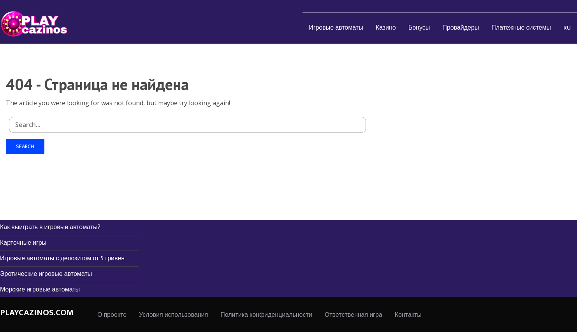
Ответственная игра (353, 315)
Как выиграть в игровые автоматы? (50, 227)
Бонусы (419, 28)
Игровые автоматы (336, 28)
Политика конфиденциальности (266, 315)
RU (567, 28)
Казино (386, 28)
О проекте (112, 315)
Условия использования (173, 315)
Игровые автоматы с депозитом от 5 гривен (62, 258)
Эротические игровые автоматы (46, 274)
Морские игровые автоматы (40, 289)
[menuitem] (336, 28)
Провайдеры (460, 28)
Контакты (408, 315)
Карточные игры (23, 243)
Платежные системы (521, 28)
